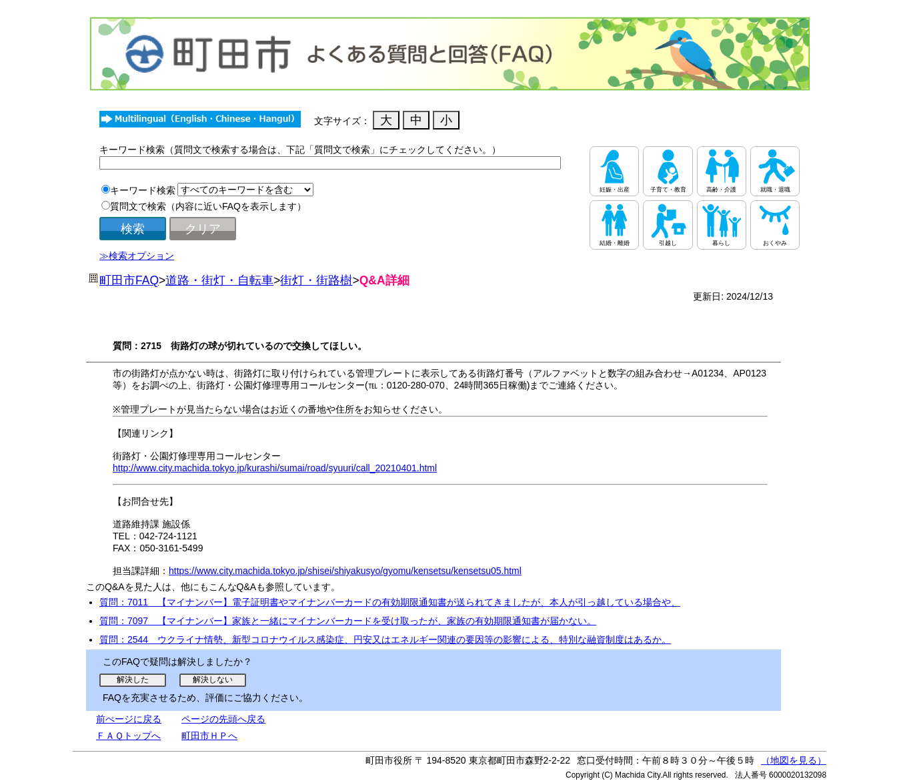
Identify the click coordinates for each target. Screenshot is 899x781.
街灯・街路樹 (316, 280)
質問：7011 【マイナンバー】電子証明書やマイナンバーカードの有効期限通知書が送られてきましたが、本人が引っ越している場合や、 (389, 602)
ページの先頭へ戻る (223, 719)
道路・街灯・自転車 (219, 280)
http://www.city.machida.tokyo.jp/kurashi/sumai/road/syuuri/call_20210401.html (275, 468)
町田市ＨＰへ (209, 735)
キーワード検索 (142, 190)
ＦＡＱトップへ (128, 735)
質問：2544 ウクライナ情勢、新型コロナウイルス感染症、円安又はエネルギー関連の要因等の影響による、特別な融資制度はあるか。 (385, 639)
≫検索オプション (136, 255)
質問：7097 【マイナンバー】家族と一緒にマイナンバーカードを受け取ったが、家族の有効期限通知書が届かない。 (347, 620)
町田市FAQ (129, 280)
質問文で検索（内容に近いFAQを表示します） (208, 206)
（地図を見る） (793, 760)
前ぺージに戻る (128, 719)
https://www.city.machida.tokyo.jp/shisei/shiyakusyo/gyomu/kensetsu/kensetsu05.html (345, 570)
